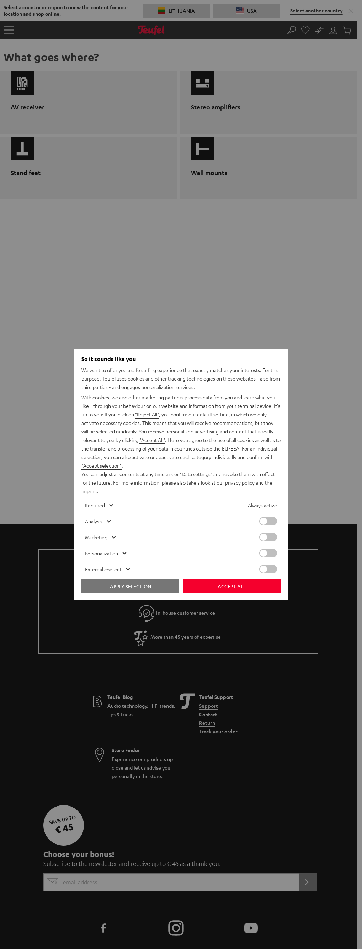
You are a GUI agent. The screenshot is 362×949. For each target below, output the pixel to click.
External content (103, 569)
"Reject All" (147, 414)
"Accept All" (152, 440)
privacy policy (240, 482)
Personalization (101, 553)
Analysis (93, 521)
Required (95, 505)
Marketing (96, 537)
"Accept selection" (101, 465)
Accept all (232, 586)
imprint (89, 491)
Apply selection (130, 586)
